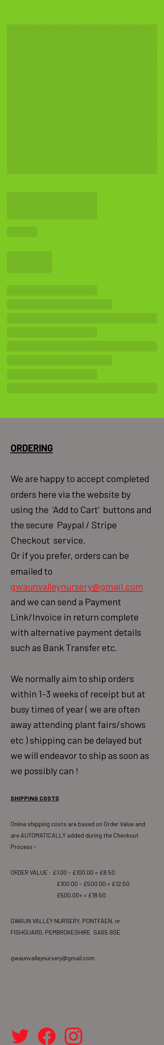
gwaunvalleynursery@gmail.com (76, 586)
